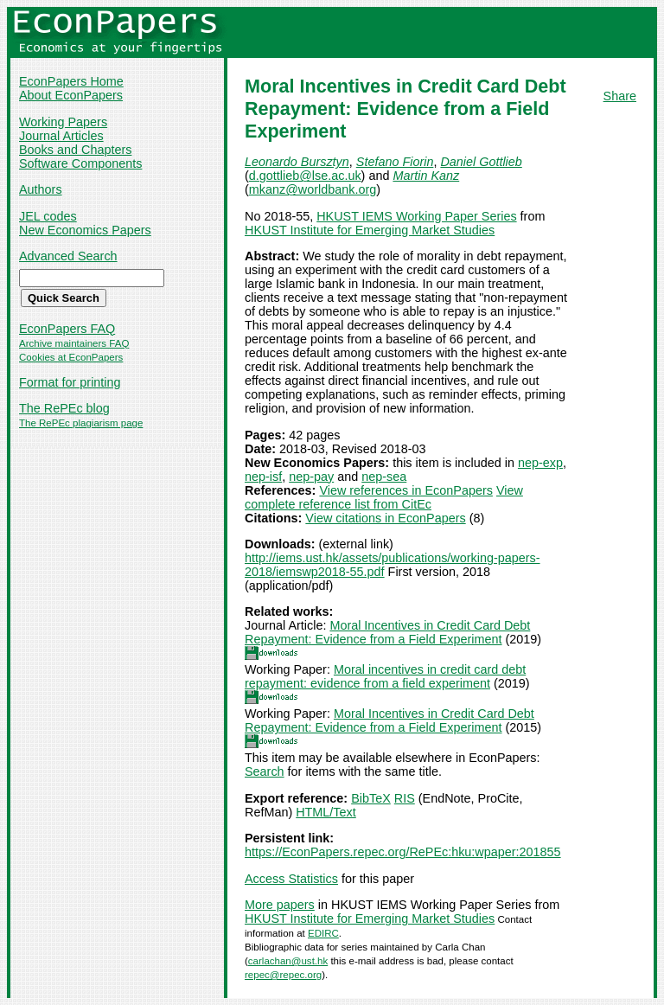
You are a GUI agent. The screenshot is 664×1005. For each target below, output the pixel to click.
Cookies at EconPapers (71, 357)
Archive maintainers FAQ (74, 343)
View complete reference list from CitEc (384, 497)
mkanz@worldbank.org (312, 189)
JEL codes (48, 216)
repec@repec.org (283, 975)
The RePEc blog (64, 408)
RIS (404, 798)
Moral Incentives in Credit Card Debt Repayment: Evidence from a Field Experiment (387, 632)
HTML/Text (326, 812)
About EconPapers (71, 95)
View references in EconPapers (406, 490)
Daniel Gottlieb (480, 162)
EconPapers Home (71, 81)
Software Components (80, 163)
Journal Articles (61, 136)
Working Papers (63, 122)
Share (619, 96)
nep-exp (540, 463)
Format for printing (70, 382)
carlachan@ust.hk (288, 961)
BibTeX (371, 798)
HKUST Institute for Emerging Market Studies (370, 230)
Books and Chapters (75, 150)
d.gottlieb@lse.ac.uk (305, 175)
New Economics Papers (85, 230)
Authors (40, 189)
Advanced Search (68, 256)
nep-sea (383, 476)
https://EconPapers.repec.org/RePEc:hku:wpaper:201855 (403, 852)
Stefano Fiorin (395, 162)
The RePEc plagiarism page (81, 423)
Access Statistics (291, 879)
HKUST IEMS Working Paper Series (416, 216)
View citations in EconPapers (385, 518)
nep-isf (263, 476)
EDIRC (323, 933)
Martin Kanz (426, 175)
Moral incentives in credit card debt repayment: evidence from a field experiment (385, 676)
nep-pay (311, 476)
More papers (280, 905)
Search (264, 771)
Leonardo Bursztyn (297, 162)
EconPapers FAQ (67, 329)
